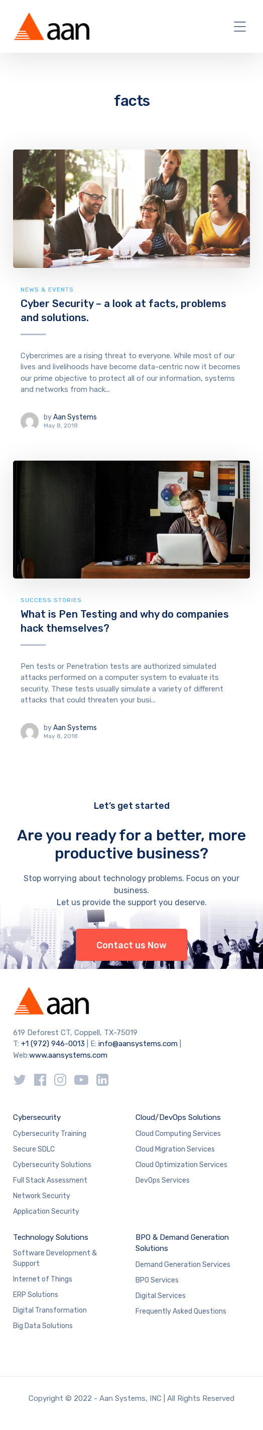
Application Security (46, 1211)
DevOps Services (163, 1180)
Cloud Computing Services (178, 1133)
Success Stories (51, 600)
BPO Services (157, 1280)
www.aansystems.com (68, 1055)
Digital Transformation (50, 1310)
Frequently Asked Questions (181, 1311)
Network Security (41, 1196)
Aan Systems (75, 417)
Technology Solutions (50, 1237)
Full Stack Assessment (50, 1180)
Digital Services (161, 1296)
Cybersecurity (37, 1117)
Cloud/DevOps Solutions (178, 1117)
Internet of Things (42, 1279)
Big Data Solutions (43, 1326)
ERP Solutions (35, 1295)
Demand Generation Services (183, 1264)
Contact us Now (131, 945)
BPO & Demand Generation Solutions (182, 1243)
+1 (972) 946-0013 (53, 1043)
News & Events (47, 289)
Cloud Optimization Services (181, 1165)
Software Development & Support (55, 1258)
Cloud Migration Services (175, 1149)
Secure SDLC (34, 1149)
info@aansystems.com (138, 1043)
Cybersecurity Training (49, 1133)
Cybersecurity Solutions (52, 1165)
